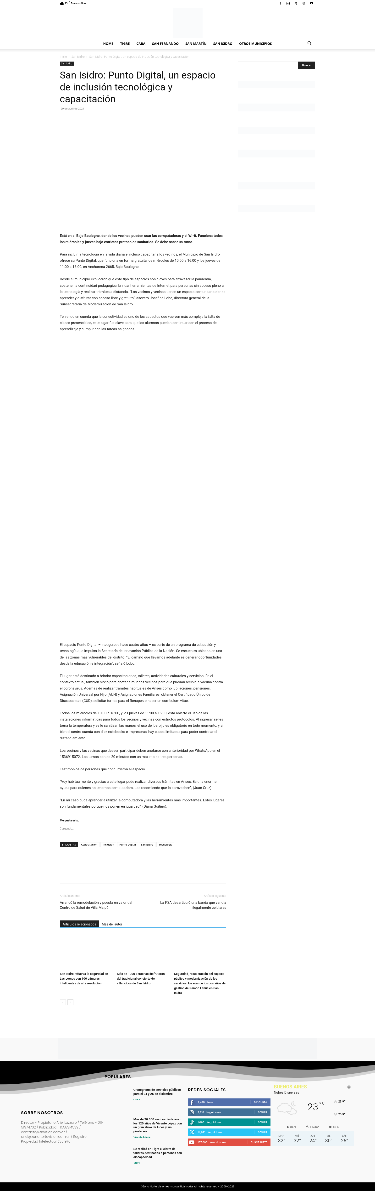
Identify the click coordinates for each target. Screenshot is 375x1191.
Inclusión (108, 844)
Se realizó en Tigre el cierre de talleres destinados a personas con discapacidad (157, 1153)
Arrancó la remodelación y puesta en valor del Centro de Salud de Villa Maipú (96, 905)
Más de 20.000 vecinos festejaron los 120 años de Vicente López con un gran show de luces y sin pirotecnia (157, 1125)
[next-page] (70, 1002)
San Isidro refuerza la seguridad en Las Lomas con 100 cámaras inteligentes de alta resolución (84, 978)
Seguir (262, 1112)
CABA (140, 43)
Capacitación (89, 844)
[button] (309, 44)
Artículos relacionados (79, 924)
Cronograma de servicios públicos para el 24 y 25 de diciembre (157, 1092)
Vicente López (141, 1136)
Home (108, 43)
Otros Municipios (255, 43)
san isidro (147, 844)
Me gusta (260, 1102)
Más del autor (112, 924)
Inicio (63, 57)
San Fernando (165, 43)
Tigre (125, 43)
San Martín (196, 43)
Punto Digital (127, 844)
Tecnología (165, 844)
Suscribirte (259, 1142)
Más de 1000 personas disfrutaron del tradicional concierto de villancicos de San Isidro (141, 978)
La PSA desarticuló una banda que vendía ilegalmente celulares (193, 905)
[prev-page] (63, 1002)
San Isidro (222, 43)
